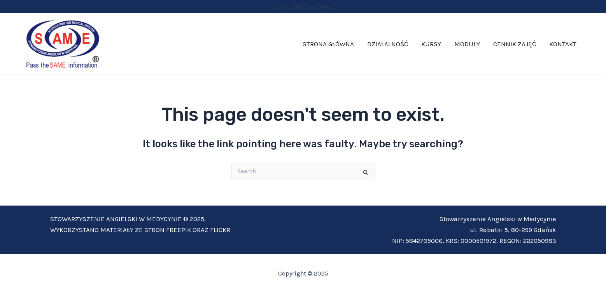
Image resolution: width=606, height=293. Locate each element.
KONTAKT (562, 44)
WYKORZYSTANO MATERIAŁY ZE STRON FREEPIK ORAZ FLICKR (140, 230)
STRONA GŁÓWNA (328, 44)
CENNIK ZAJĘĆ (514, 44)
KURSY (431, 44)
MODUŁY (467, 44)
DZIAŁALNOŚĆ (387, 44)
